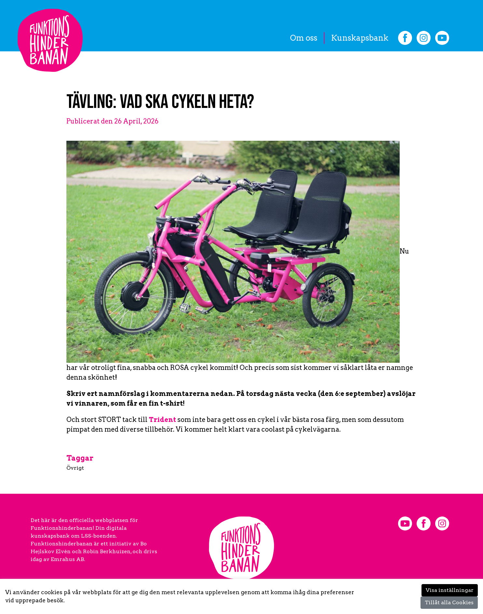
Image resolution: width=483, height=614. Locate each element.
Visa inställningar (450, 590)
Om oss (303, 38)
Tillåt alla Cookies (449, 602)
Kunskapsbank (359, 38)
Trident (162, 420)
